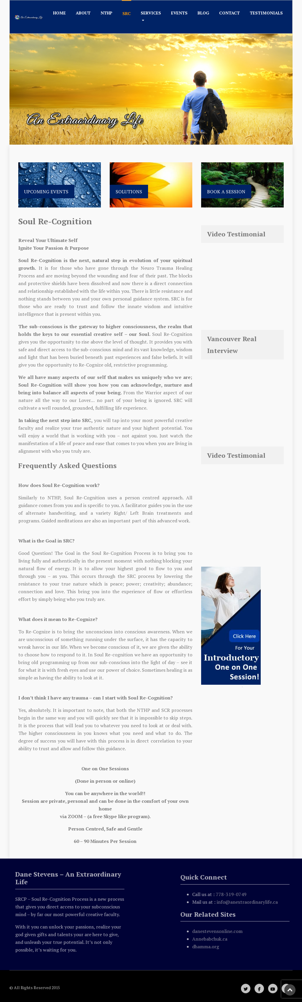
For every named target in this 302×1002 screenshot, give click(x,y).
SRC (126, 13)
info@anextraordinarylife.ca (248, 902)
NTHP (106, 13)
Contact (229, 13)
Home (59, 13)
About (83, 13)
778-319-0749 (232, 894)
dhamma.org (207, 946)
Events (179, 13)
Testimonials (266, 13)
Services (151, 13)
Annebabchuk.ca (211, 939)
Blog (203, 13)
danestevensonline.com (219, 931)
